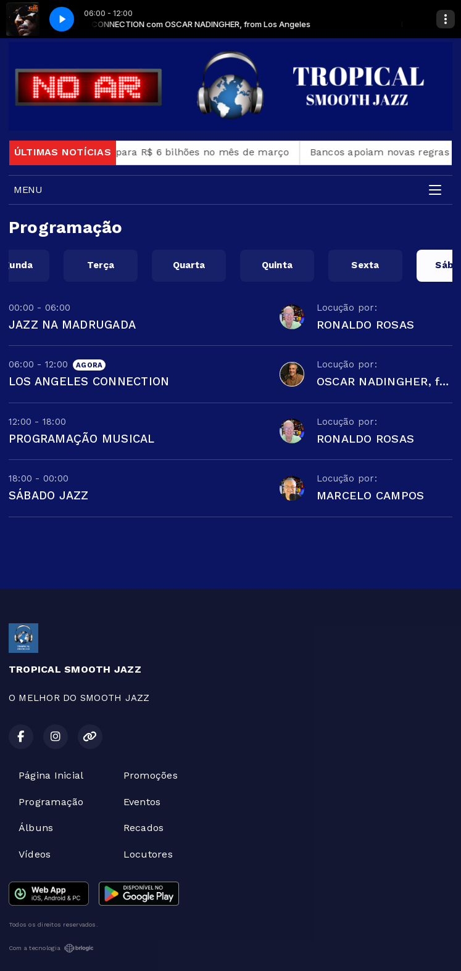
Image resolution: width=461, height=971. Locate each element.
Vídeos (35, 854)
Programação (51, 802)
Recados (143, 828)
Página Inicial (51, 775)
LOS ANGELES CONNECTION (89, 381)
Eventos (142, 802)
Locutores (148, 854)
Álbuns (36, 828)
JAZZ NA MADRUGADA (72, 324)
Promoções (150, 775)
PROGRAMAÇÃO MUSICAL (82, 438)
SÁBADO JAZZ (49, 495)
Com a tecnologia (51, 948)
